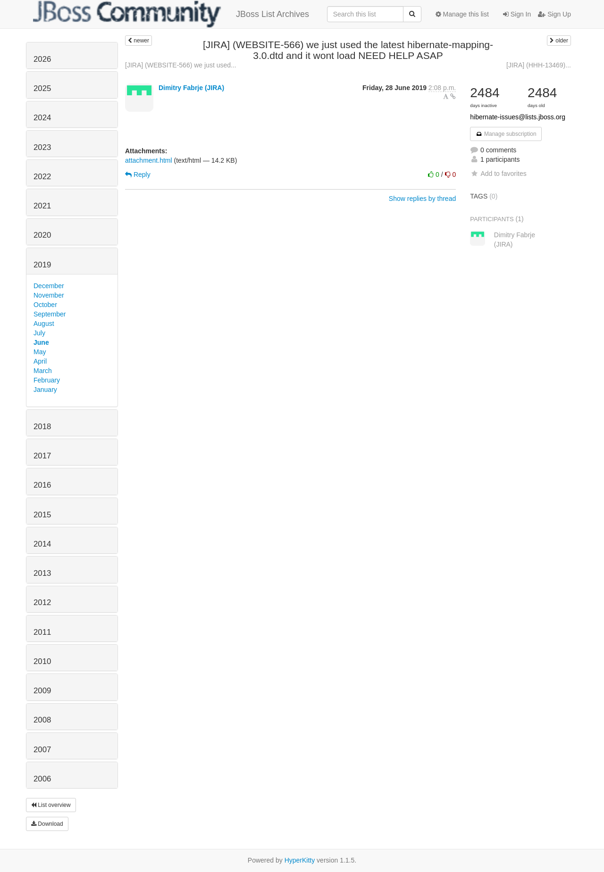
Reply (138, 174)
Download (47, 824)
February (47, 380)
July (39, 333)
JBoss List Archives (171, 14)
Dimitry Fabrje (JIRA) (191, 87)
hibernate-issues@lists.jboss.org (517, 117)
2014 (42, 544)
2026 (42, 59)
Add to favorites (498, 173)
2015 (42, 514)
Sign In (517, 14)
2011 (42, 632)
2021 (42, 205)
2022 (42, 176)
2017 (42, 455)
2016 (42, 485)
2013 (42, 573)
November (49, 295)
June (41, 342)
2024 (42, 117)
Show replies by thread (422, 198)
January (45, 389)
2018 (42, 426)
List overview (51, 805)
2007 (42, 749)
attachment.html (148, 160)
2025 (42, 88)
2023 (42, 147)
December (49, 286)
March (43, 370)
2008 (42, 719)
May (40, 352)
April (40, 361)
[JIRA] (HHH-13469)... (538, 65)
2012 (42, 602)
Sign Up (554, 14)
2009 (42, 690)
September (50, 314)
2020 (42, 235)
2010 (42, 661)
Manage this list (462, 14)
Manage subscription (506, 134)
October (45, 304)
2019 (42, 264)
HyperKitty (300, 860)
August (44, 323)
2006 (42, 778)
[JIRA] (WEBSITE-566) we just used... (180, 65)
